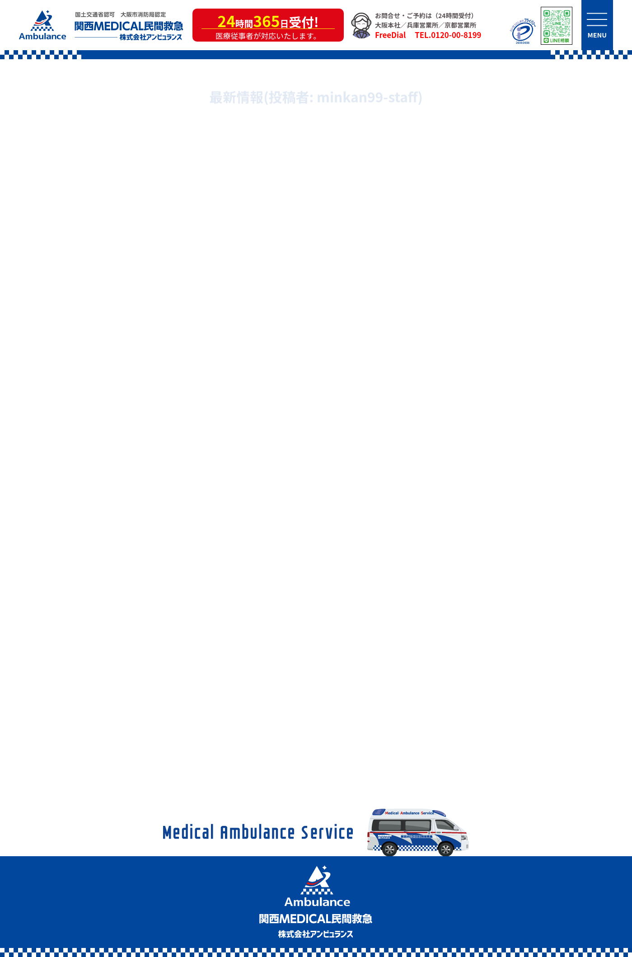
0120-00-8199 (456, 34)
